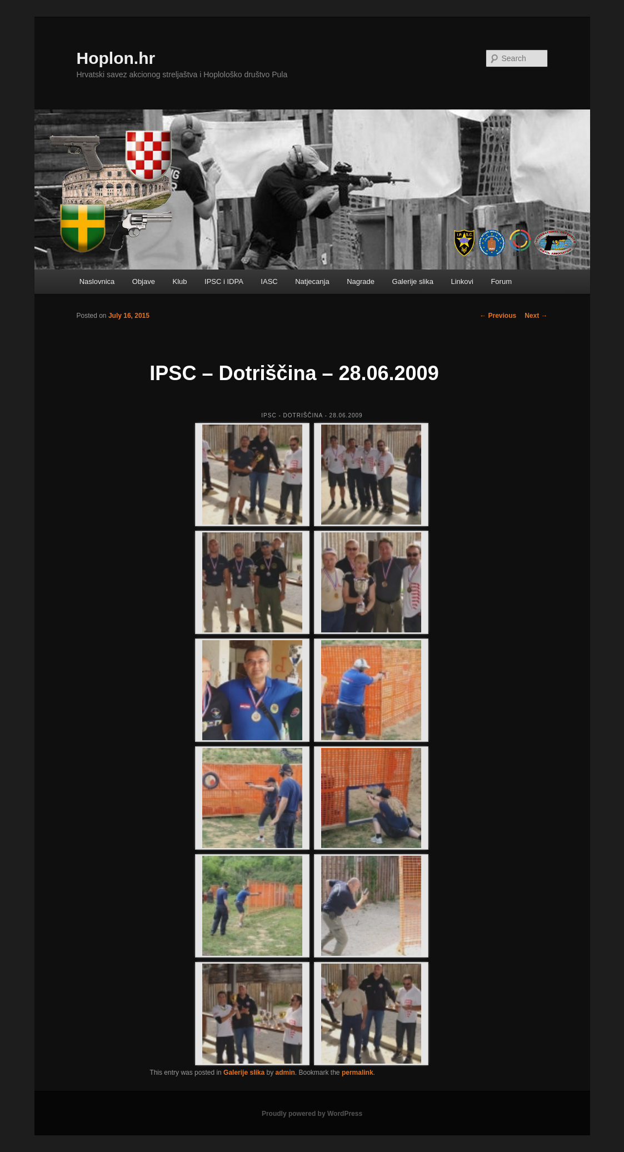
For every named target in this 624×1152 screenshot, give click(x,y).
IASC (269, 281)
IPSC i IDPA (223, 281)
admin (285, 1072)
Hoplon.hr (116, 58)
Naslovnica (97, 281)
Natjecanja (312, 281)
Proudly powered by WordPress (312, 1114)
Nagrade (361, 281)
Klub (179, 281)
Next (536, 316)
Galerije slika (412, 281)
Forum (501, 281)
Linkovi (462, 281)
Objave (143, 281)
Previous (498, 316)
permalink (357, 1072)
